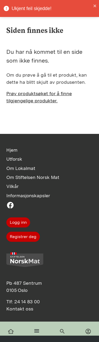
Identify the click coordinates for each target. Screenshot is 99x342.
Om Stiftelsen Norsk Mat (32, 177)
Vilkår (12, 186)
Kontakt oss (19, 309)
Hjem (11, 150)
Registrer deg (23, 236)
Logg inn (18, 222)
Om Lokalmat (20, 168)
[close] (95, 5)
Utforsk (14, 159)
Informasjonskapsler (28, 195)
